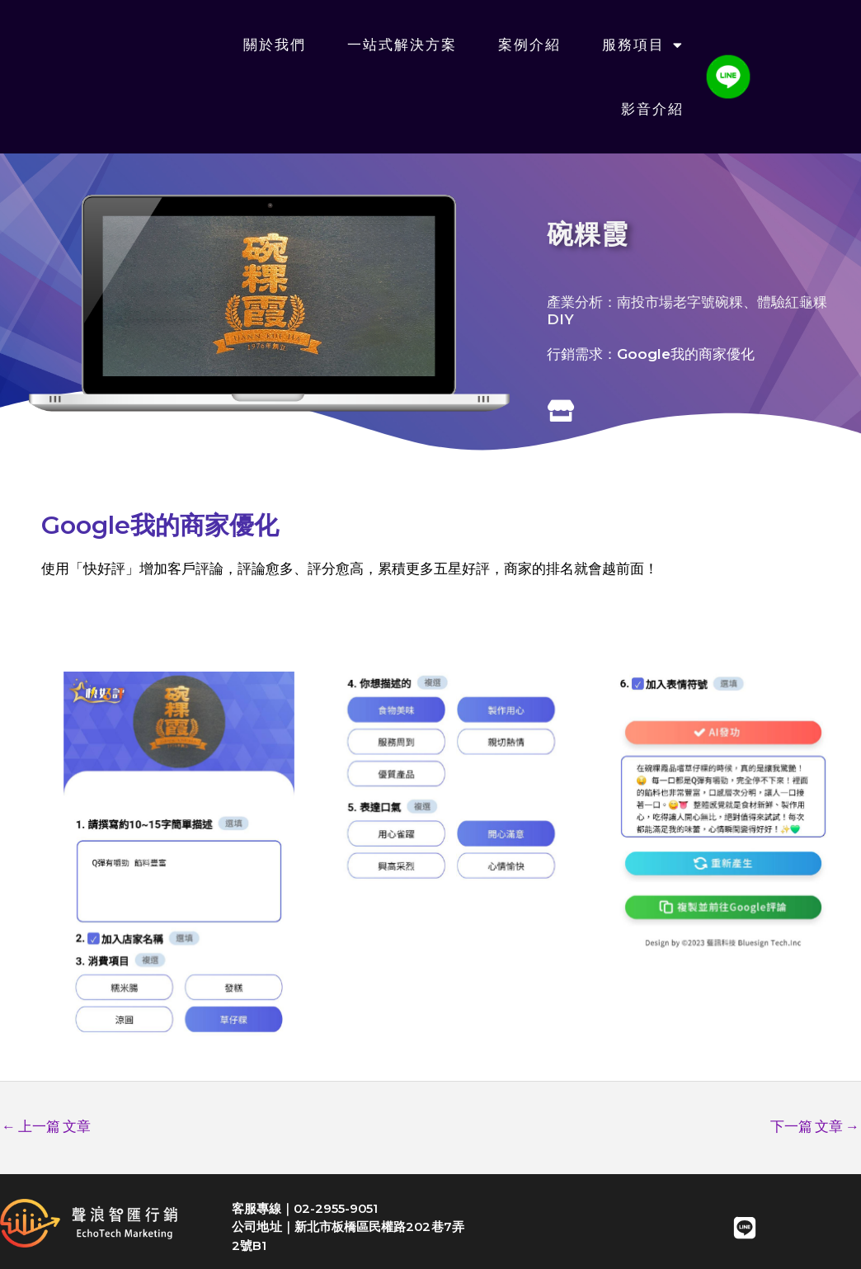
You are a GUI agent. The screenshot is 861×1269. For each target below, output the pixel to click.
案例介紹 (529, 44)
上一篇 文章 (46, 1126)
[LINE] (744, 1227)
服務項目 (643, 45)
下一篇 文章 (814, 1126)
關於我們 (274, 44)
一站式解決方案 (402, 44)
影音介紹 (652, 109)
